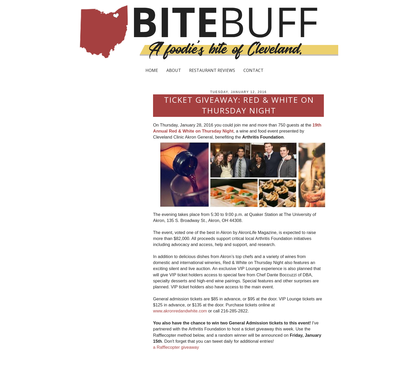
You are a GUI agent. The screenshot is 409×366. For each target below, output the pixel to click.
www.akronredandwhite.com (180, 310)
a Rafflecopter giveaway (176, 347)
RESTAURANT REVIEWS (212, 70)
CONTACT (253, 70)
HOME (151, 70)
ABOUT (173, 70)
